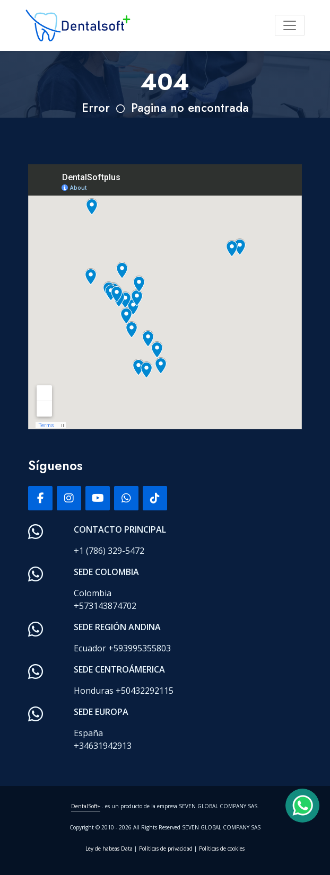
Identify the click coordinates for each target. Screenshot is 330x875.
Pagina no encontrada (190, 107)
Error (96, 107)
